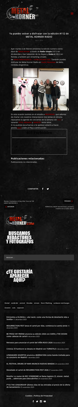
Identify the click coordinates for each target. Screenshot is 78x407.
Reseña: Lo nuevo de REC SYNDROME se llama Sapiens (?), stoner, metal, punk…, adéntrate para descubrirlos (37, 377)
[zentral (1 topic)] (22, 303)
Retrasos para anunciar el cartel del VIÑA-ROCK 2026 (29, 342)
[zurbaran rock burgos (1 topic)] (61, 303)
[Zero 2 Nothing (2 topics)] (46, 303)
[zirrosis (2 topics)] (36, 303)
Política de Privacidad (43, 396)
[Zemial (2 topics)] (7, 303)
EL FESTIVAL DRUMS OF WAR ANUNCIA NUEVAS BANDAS (30, 364)
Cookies (28, 396)
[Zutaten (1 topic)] (7, 307)
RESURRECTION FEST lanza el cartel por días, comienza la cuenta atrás (36, 326)
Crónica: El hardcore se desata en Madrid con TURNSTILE (31, 349)
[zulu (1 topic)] (14, 307)
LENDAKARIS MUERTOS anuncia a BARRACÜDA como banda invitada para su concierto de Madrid (38, 356)
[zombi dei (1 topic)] (14, 303)
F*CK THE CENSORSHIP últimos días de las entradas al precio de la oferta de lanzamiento (38, 386)
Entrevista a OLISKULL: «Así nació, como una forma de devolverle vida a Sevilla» (37, 318)
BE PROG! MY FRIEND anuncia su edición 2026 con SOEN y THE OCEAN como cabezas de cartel (36, 335)
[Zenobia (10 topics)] (29, 303)
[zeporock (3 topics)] (20, 307)
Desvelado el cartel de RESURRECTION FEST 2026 (27, 370)
